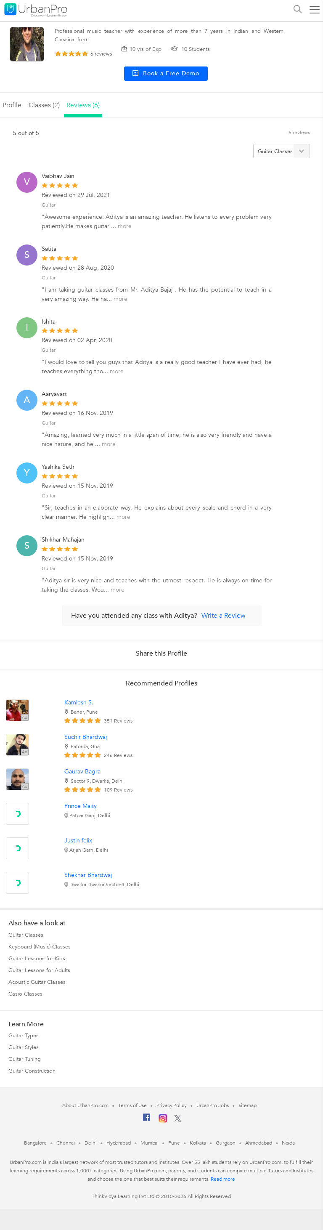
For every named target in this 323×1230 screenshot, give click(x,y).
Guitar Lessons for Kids (36, 958)
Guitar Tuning (24, 1059)
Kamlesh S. (78, 703)
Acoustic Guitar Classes (37, 982)
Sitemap (247, 1105)
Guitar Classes (25, 935)
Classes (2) (44, 105)
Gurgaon (225, 1143)
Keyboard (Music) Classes (39, 947)
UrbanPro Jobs (212, 1105)
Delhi (91, 1143)
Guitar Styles (23, 1047)
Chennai (65, 1143)
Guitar (49, 205)
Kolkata (198, 1143)
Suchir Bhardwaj (85, 737)
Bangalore (35, 1143)
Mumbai (149, 1143)
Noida (288, 1143)
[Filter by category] (281, 151)
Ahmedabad (258, 1143)
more (125, 226)
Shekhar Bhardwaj (88, 875)
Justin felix (78, 841)
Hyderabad (118, 1143)
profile (12, 105)
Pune (174, 1143)
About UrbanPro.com (85, 1105)
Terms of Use (132, 1105)
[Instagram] (163, 1121)
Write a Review (223, 615)
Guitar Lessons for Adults (39, 970)
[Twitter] (177, 1120)
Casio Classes (25, 994)
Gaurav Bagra (82, 772)
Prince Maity (80, 806)
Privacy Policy (171, 1105)
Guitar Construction (32, 1071)
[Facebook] (147, 1120)
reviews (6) (83, 105)
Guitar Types (23, 1035)
